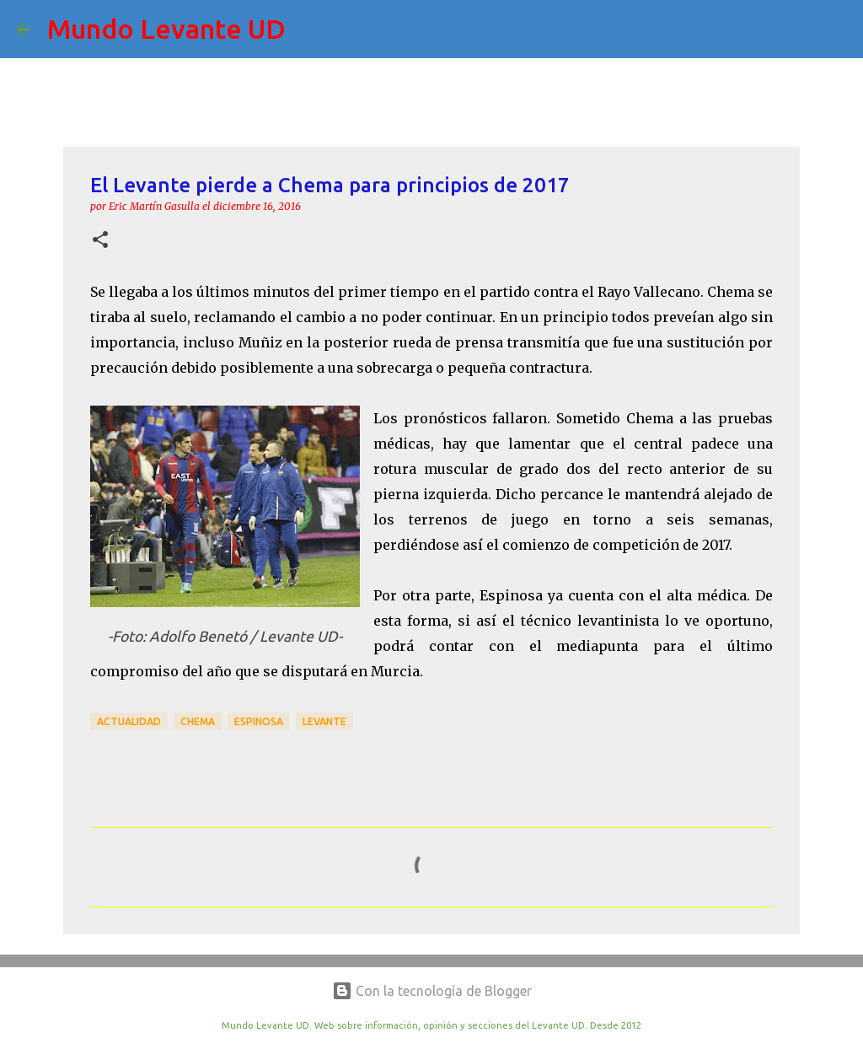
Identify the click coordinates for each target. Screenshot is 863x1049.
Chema (197, 721)
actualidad (129, 721)
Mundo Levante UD (166, 28)
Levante (324, 721)
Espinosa (258, 721)
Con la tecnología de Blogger (432, 990)
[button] (100, 240)
